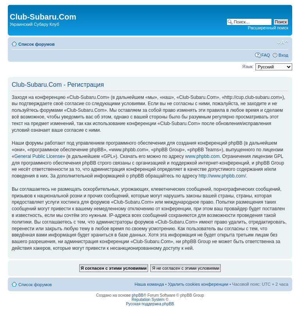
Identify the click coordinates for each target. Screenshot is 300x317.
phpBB (137, 295)
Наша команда (149, 284)
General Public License (38, 156)
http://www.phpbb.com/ (222, 176)
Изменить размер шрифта (282, 42)
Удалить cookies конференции (198, 284)
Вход (283, 55)
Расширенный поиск (268, 27)
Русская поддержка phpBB (150, 304)
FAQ (265, 55)
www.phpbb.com (202, 156)
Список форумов (36, 44)
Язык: (248, 66)
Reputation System (148, 299)
